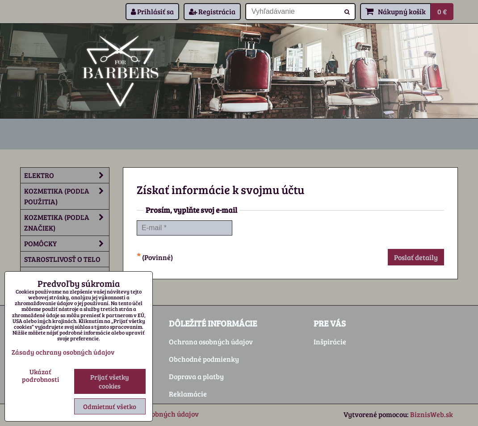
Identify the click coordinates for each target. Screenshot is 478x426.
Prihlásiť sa (152, 11)
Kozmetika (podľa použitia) (66, 196)
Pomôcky (66, 243)
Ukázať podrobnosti (40, 375)
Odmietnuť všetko (109, 406)
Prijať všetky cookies (109, 381)
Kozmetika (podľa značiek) (66, 223)
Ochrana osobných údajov (211, 341)
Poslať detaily (416, 257)
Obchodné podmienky (204, 359)
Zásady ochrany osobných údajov (63, 351)
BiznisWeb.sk (431, 414)
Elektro (66, 175)
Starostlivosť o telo (62, 259)
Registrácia (212, 11)
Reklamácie (188, 393)
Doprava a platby (196, 376)
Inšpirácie (330, 341)
